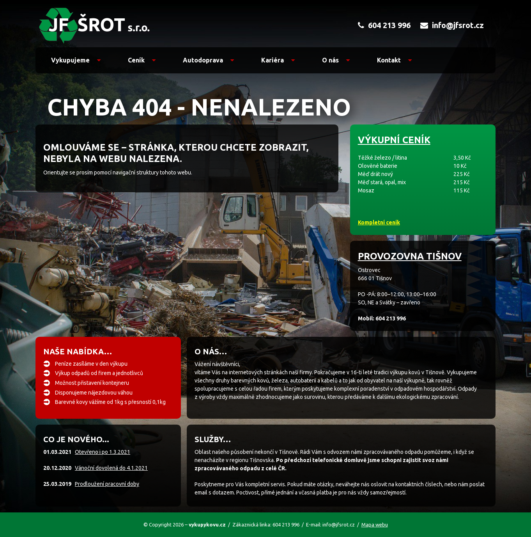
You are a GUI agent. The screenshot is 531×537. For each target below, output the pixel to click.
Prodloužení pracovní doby (107, 484)
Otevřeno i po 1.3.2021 (102, 452)
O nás (336, 60)
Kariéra (278, 60)
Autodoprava (208, 60)
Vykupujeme (76, 60)
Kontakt (394, 60)
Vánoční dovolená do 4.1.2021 (111, 468)
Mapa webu (374, 524)
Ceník (142, 60)
